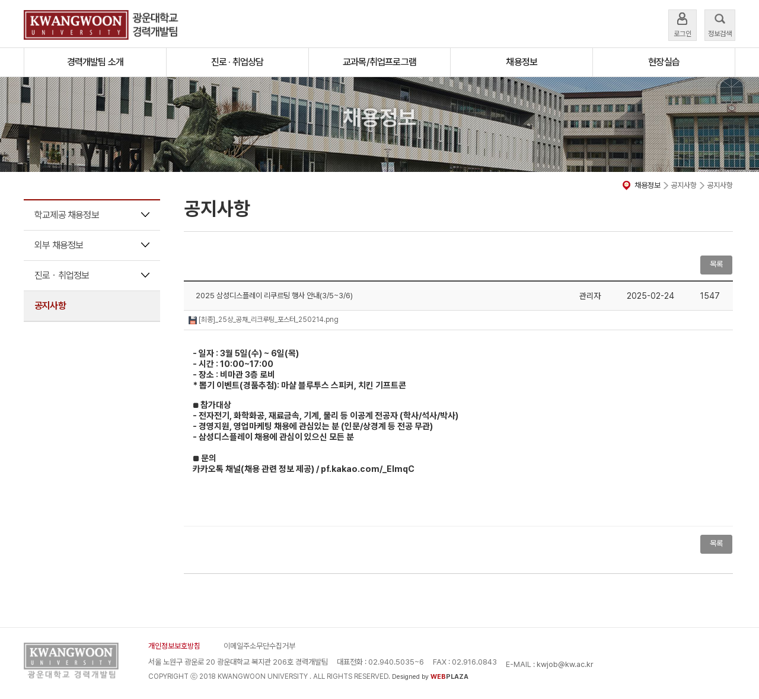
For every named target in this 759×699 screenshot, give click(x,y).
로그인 (682, 24)
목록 (716, 264)
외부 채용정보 (58, 245)
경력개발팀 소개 (95, 62)
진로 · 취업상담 (237, 62)
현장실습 (664, 62)
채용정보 (521, 62)
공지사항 (50, 305)
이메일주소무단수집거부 (259, 645)
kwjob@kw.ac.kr (565, 664)
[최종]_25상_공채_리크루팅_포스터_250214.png (264, 319)
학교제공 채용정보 (66, 215)
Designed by (430, 677)
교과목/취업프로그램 (379, 62)
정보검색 (720, 24)
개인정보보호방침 (174, 645)
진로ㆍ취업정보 (61, 275)
